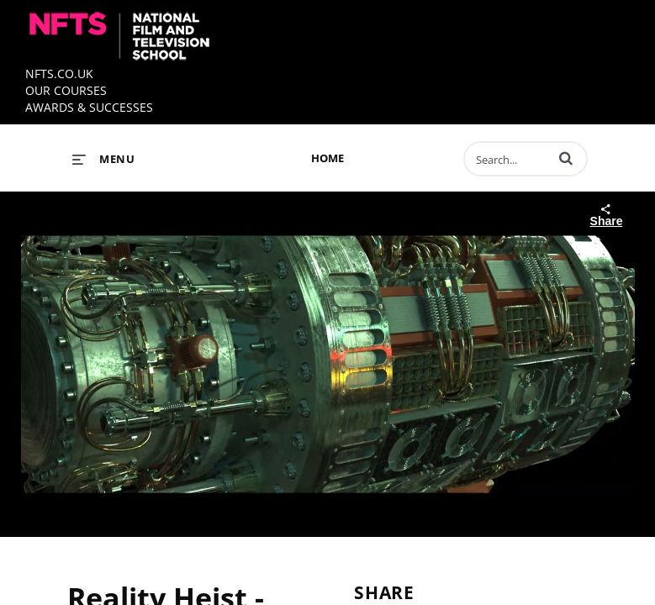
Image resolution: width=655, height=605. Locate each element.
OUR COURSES (66, 90)
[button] (566, 158)
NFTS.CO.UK (59, 74)
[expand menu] (103, 159)
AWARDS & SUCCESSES (89, 107)
